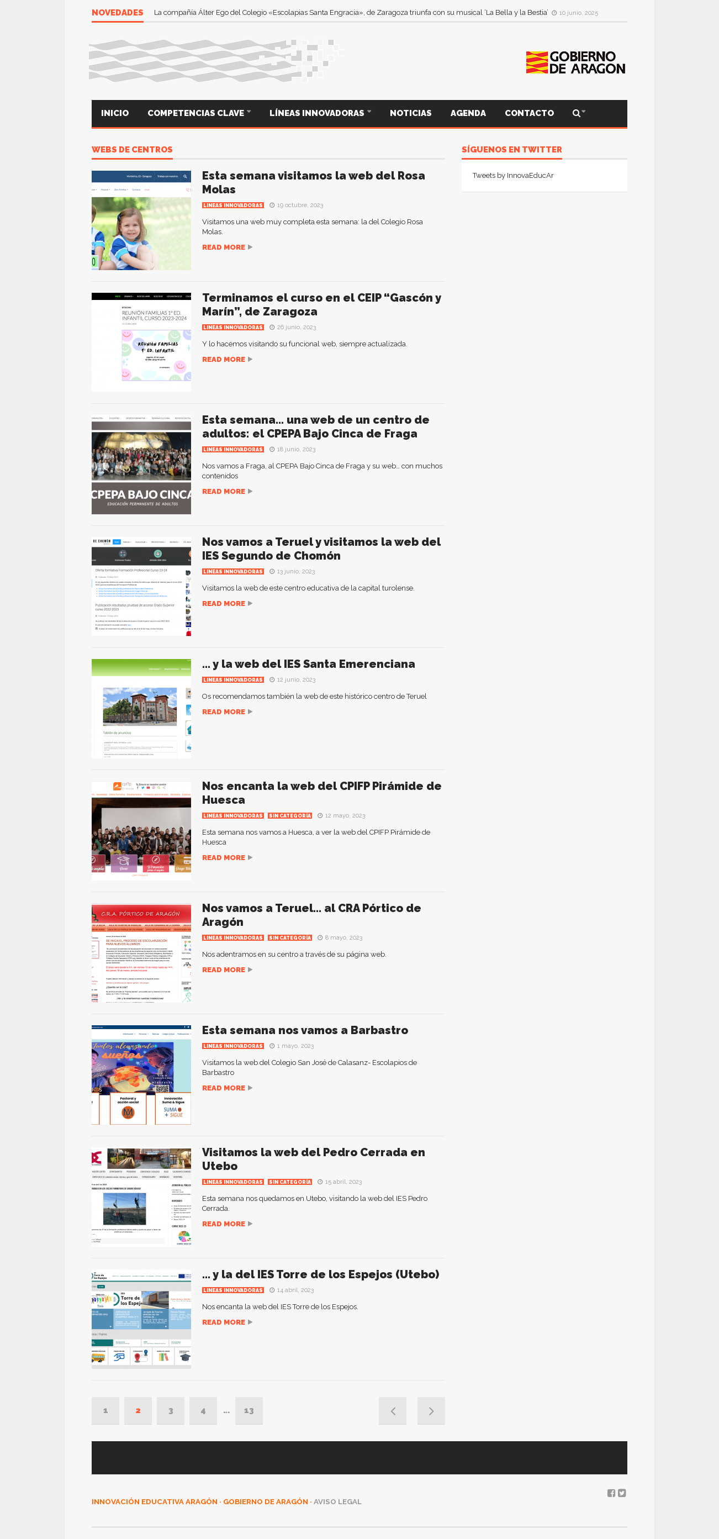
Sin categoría (290, 816)
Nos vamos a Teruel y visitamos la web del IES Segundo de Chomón (321, 548)
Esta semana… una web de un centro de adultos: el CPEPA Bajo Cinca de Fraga (316, 426)
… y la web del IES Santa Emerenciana (308, 664)
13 (249, 1410)
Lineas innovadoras (233, 205)
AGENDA (468, 113)
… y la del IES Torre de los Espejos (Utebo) (320, 1274)
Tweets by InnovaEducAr (513, 175)
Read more (223, 247)
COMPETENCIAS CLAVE (196, 113)
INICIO (115, 113)
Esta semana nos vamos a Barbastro (305, 1030)
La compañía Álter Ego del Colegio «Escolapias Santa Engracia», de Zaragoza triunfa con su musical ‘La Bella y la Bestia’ (352, 12)
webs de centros (132, 150)
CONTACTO (529, 113)
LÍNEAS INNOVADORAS (317, 113)
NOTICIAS (411, 113)
